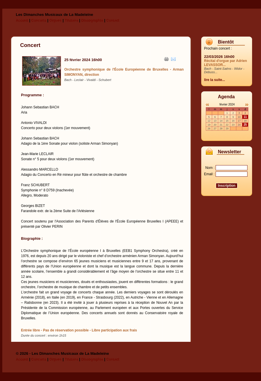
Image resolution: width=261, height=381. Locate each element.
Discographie (92, 20)
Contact (112, 20)
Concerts (38, 20)
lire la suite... (214, 80)
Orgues (55, 20)
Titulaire (71, 20)
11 (245, 116)
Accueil (22, 20)
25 (245, 124)
